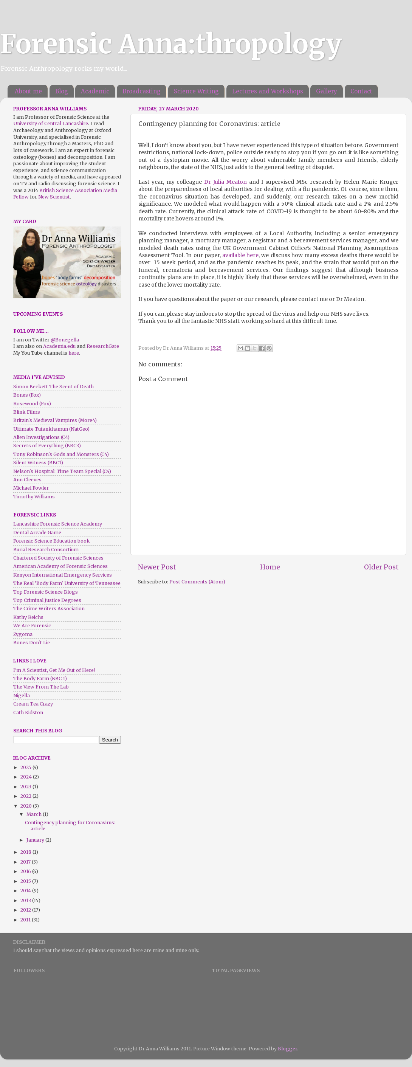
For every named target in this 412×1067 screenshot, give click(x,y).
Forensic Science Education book (51, 541)
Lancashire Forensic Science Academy (57, 524)
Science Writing (196, 91)
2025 (26, 767)
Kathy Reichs (28, 617)
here (73, 353)
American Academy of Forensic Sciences (60, 566)
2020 (26, 806)
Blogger (287, 1048)
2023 (26, 786)
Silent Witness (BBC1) (38, 462)
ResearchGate (103, 346)
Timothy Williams (34, 496)
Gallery (326, 91)
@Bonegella (65, 340)
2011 (26, 920)
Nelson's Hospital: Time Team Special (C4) (62, 471)
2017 (26, 862)
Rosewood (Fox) (32, 403)
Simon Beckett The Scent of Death (53, 386)
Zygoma (23, 634)
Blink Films (26, 412)
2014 (26, 890)
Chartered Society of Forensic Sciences (58, 558)
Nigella (21, 695)
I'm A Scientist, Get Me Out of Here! (54, 670)
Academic (95, 91)
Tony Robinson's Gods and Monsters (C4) (61, 454)
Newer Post (157, 567)
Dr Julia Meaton (225, 181)
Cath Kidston (28, 712)
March (34, 814)
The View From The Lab (41, 687)
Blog (61, 91)
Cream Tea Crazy (33, 704)
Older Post (381, 567)
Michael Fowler (31, 488)
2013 (26, 900)
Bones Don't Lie (31, 642)
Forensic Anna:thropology (171, 43)
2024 (26, 777)
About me (28, 91)
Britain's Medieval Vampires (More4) (55, 420)
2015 (26, 881)
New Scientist (54, 197)
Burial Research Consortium (46, 549)
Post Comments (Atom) (197, 582)
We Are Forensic (32, 625)
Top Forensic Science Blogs (45, 592)
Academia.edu (59, 346)
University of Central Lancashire (50, 123)
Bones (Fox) (27, 395)
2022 (26, 796)
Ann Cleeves (27, 479)
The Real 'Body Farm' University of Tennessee (67, 583)
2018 (26, 852)
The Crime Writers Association (49, 608)
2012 (26, 910)
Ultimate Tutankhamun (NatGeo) (51, 429)
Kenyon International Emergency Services (62, 575)
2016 (26, 871)
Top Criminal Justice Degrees (47, 600)
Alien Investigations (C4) (41, 437)
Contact (361, 91)
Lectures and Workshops (267, 91)
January (35, 840)
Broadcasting (141, 91)
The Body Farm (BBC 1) (40, 678)
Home (270, 567)
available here (240, 255)
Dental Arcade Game (37, 532)
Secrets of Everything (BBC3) (47, 445)
